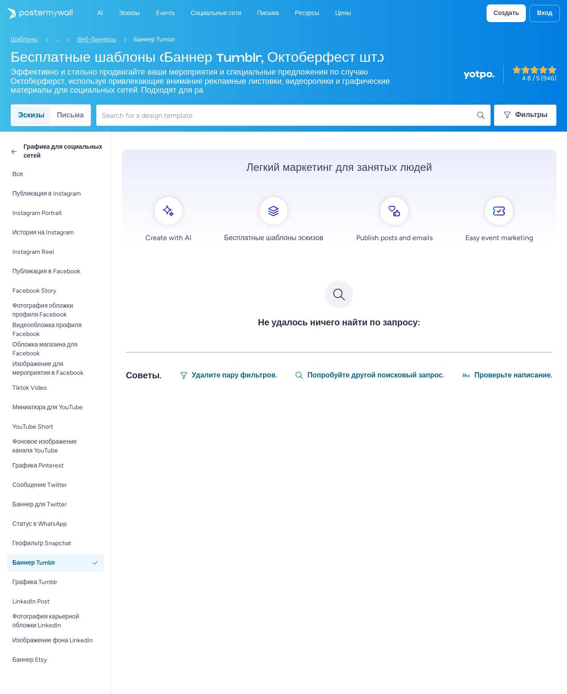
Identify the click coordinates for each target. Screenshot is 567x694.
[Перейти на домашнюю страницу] (36, 13)
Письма (70, 115)
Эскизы (31, 115)
